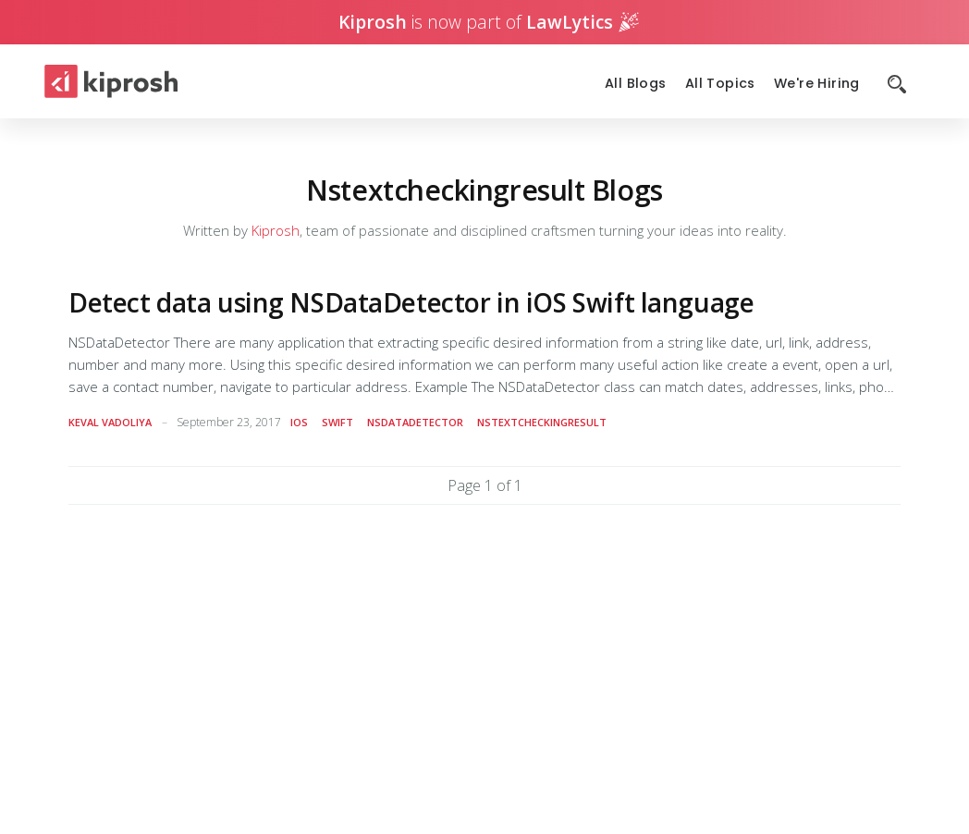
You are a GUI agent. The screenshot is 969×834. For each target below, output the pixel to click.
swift (337, 422)
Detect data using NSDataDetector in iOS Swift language (411, 302)
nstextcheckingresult (542, 422)
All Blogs (636, 83)
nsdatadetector (415, 422)
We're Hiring (817, 83)
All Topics (720, 83)
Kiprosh (275, 230)
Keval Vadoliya (110, 422)
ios (299, 422)
